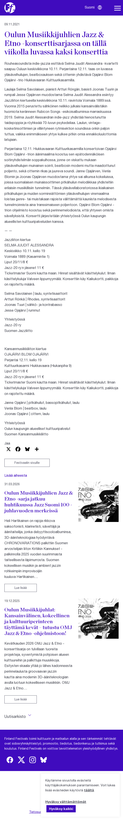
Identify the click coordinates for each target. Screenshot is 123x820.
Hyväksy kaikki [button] (61, 809)
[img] (10, 760)
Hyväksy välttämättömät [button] (65, 802)
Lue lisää (20, 588)
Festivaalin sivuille (27, 462)
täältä (89, 790)
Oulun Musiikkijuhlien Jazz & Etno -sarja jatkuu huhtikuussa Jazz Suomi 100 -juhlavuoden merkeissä (38, 502)
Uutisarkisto (15, 716)
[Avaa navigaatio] (117, 8)
